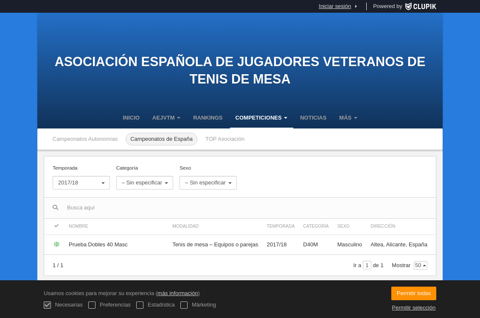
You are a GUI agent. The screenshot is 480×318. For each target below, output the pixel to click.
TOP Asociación (224, 139)
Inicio (131, 117)
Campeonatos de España (161, 139)
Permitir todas (414, 293)
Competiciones (262, 117)
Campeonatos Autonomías (85, 139)
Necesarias (63, 305)
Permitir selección (414, 307)
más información (177, 293)
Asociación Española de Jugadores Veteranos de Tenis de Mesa (240, 70)
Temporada (81, 177)
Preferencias (109, 305)
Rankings (207, 117)
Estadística (155, 305)
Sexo (208, 177)
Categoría (145, 177)
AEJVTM (166, 117)
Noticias (313, 117)
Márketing (198, 305)
